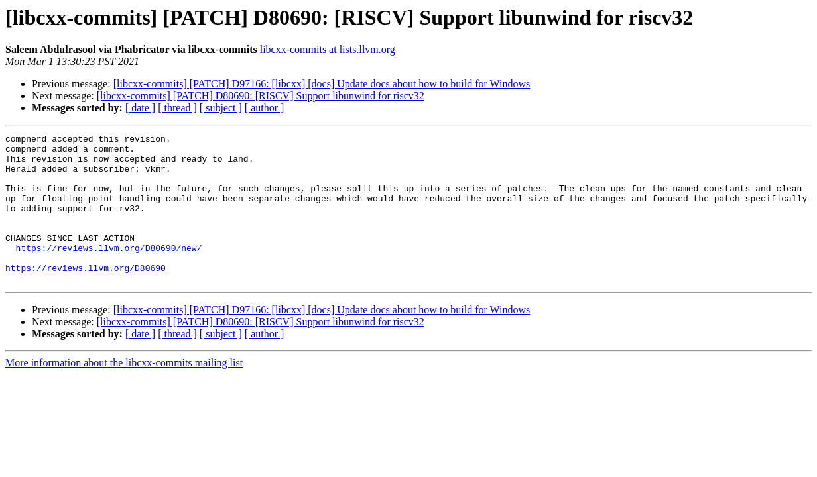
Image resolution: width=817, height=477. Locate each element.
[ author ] (264, 107)
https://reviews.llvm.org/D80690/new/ (109, 272)
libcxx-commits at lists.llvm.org (327, 49)
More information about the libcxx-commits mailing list (124, 392)
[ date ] (140, 107)
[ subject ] (221, 107)
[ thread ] (177, 107)
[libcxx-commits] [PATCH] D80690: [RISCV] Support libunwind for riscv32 (260, 95)
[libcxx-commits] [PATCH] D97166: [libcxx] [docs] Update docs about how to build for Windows (322, 83)
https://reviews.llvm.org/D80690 (85, 295)
